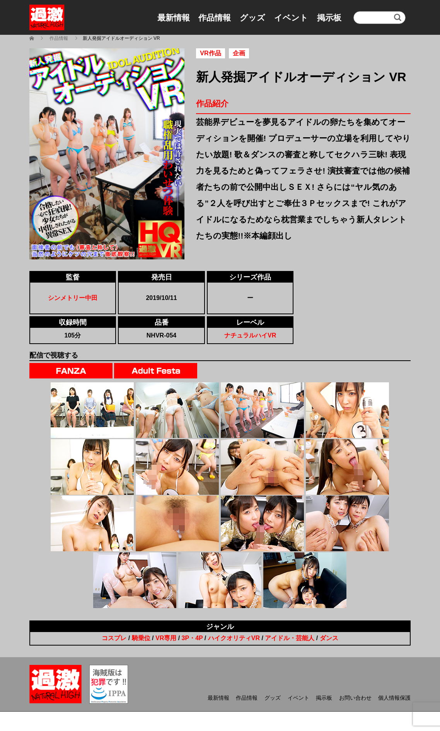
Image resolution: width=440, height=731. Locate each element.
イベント (291, 17)
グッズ (252, 17)
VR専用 (165, 638)
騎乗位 (141, 638)
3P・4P (192, 638)
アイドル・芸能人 (289, 638)
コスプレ (114, 638)
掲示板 (329, 17)
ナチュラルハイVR (250, 335)
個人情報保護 (394, 698)
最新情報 (173, 17)
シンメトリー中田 (72, 298)
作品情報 (214, 17)
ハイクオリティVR (234, 638)
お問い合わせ (355, 698)
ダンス (329, 638)
